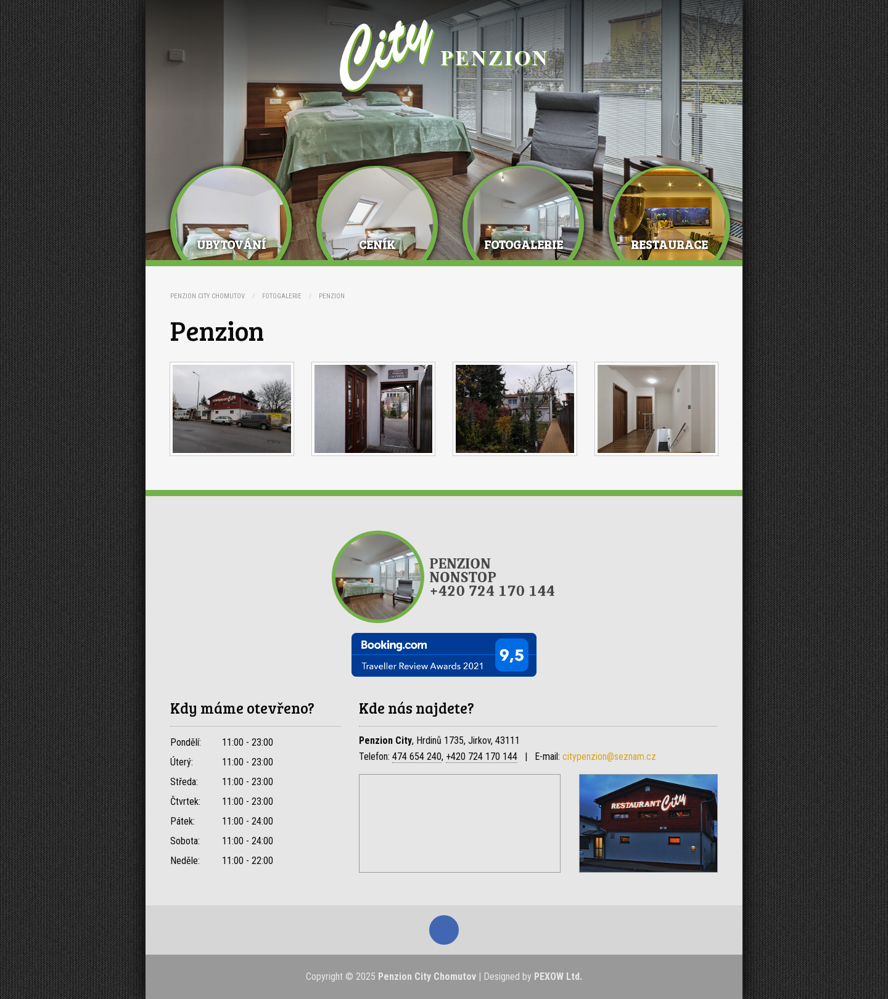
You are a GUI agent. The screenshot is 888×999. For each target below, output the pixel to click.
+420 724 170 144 (481, 756)
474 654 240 (417, 756)
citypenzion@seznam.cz (609, 756)
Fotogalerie (282, 296)
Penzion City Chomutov (207, 296)
